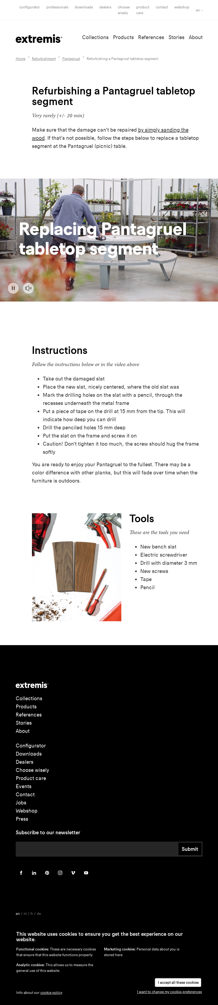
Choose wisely (32, 770)
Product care (31, 778)
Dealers (105, 7)
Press (22, 819)
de (39, 913)
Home (20, 58)
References (151, 37)
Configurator (29, 7)
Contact (162, 7)
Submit (190, 849)
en (198, 10)
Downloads (84, 7)
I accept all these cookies (178, 982)
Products (123, 37)
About (196, 37)
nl (25, 913)
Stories (176, 37)
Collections (95, 37)
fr (32, 913)
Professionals (57, 7)
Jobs (21, 803)
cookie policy (51, 992)
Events (23, 786)
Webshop (181, 7)
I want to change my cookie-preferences (169, 992)
